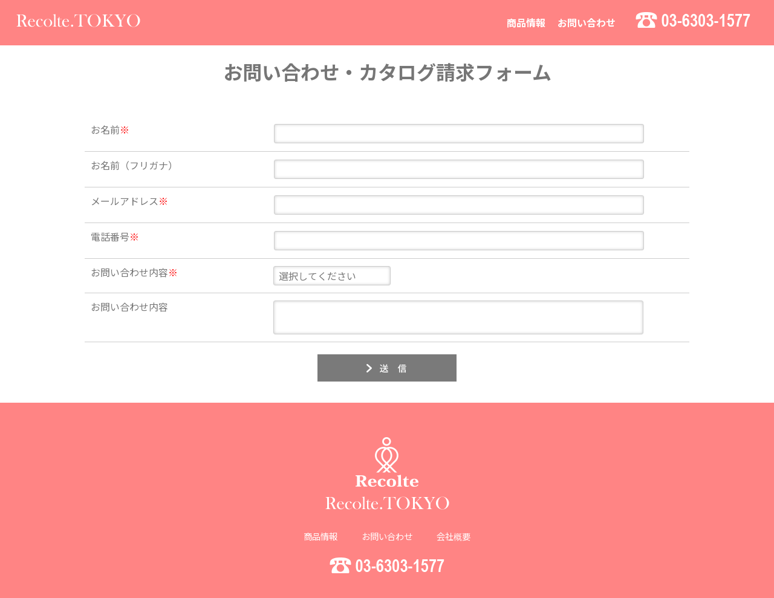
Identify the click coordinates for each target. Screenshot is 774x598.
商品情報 (526, 22)
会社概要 (453, 531)
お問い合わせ (587, 22)
